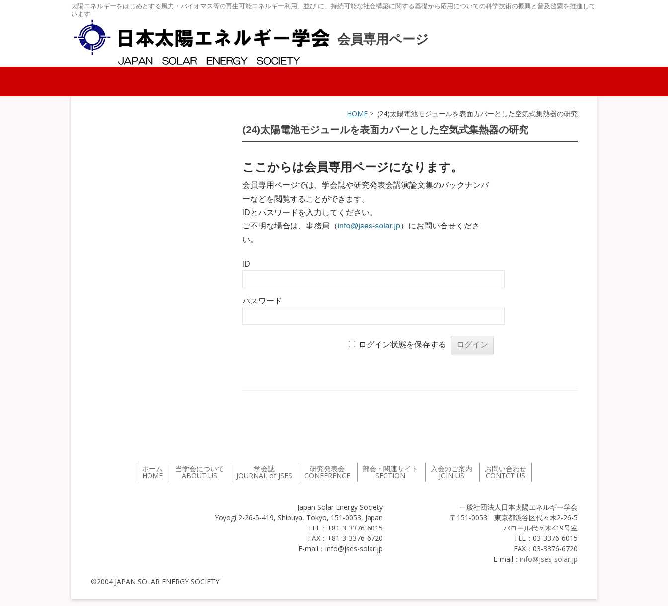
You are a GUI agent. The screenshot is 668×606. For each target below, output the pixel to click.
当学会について (199, 472)
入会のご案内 (451, 472)
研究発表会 (327, 472)
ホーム (152, 472)
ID (246, 264)
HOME (357, 113)
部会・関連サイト (390, 472)
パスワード (262, 301)
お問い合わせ (505, 472)
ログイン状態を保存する (402, 344)
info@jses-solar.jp (369, 226)
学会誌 (264, 472)
